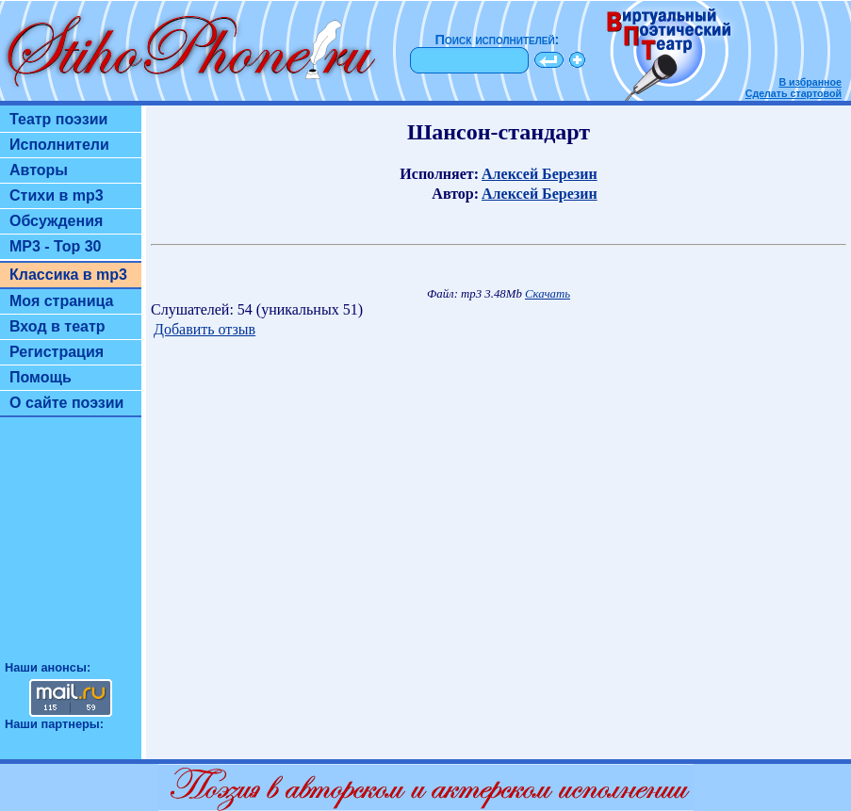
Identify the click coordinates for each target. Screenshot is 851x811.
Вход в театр (57, 326)
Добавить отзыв (204, 329)
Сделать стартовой (793, 93)
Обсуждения (56, 221)
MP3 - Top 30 (55, 246)
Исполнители (59, 145)
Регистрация (56, 352)
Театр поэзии (58, 119)
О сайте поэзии (66, 403)
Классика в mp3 (68, 275)
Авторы (38, 170)
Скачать (547, 293)
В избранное (810, 82)
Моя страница (61, 301)
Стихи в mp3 (56, 195)
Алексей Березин (539, 174)
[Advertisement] (70, 547)
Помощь (40, 377)
